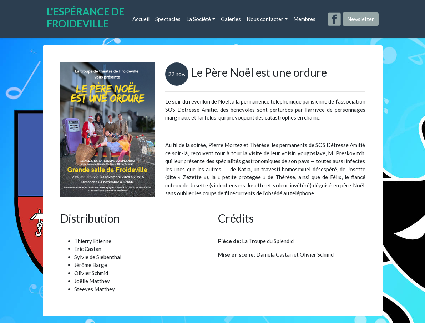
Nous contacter (265, 19)
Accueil (141, 19)
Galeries (231, 19)
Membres (304, 19)
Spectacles (168, 19)
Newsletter (360, 19)
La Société (198, 19)
